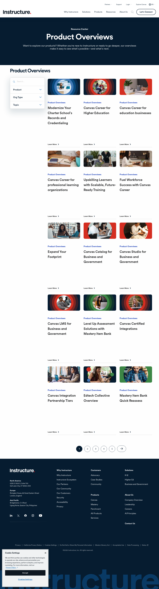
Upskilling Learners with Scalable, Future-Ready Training (100, 185)
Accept (25, 573)
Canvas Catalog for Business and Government (98, 257)
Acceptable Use (118, 545)
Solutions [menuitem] (86, 12)
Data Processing (133, 545)
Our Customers (63, 493)
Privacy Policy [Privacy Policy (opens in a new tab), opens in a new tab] (11, 567)
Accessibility (62, 502)
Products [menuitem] (98, 12)
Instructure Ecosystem (66, 480)
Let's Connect (146, 12)
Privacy (18, 545)
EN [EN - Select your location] (152, 4)
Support (119, 4)
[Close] (45, 553)
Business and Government (136, 484)
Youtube (40, 515)
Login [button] (128, 4)
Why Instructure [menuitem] (71, 12)
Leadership (130, 505)
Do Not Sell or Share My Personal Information (76, 545)
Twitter (18, 516)
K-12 (126, 475)
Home (22, 470)
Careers (128, 509)
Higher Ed (129, 480)
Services (94, 518)
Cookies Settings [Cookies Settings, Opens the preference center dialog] (25, 579)
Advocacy (95, 475)
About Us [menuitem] (123, 12)
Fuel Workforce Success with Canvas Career (135, 185)
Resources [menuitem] (111, 12)
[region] (25, 568)
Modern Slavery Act (102, 545)
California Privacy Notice (33, 545)
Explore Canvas (141, 4)
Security (60, 498)
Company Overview (134, 500)
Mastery (94, 505)
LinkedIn (11, 515)
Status (145, 546)
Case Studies (96, 480)
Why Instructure (64, 475)
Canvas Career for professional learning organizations (63, 185)
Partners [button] (107, 4)
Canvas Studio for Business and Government (133, 257)
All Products (96, 513)
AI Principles (130, 513)
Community (96, 484)
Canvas (94, 500)
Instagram (33, 515)
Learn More (52, 144)
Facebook (25, 515)
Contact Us (130, 524)
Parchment (96, 509)
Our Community (64, 489)
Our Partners (62, 484)
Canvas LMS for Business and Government (59, 329)
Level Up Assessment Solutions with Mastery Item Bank (99, 329)
